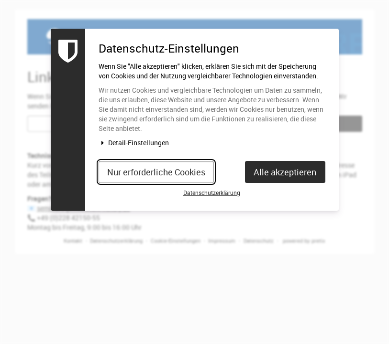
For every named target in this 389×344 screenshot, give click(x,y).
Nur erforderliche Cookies (156, 172)
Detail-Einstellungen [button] (134, 142)
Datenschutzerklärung (211, 192)
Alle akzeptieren (285, 172)
